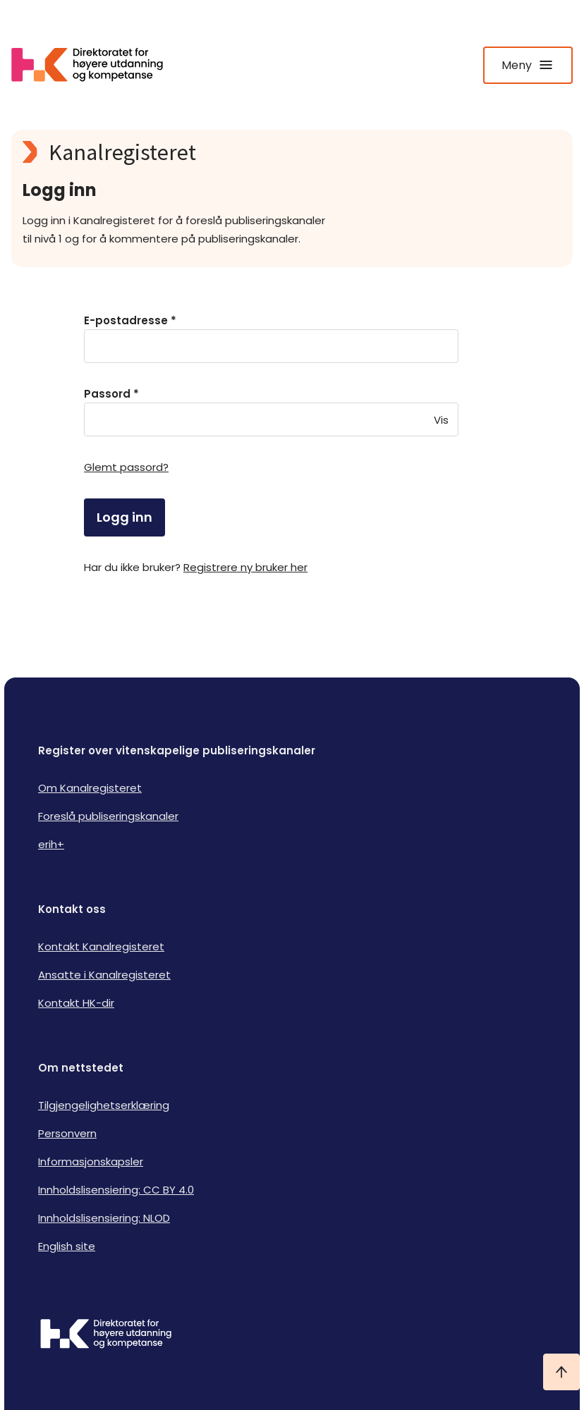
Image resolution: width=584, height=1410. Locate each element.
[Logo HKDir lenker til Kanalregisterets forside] (96, 65)
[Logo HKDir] (292, 1335)
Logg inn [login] (124, 517)
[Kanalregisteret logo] (292, 152)
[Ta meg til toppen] (561, 1372)
